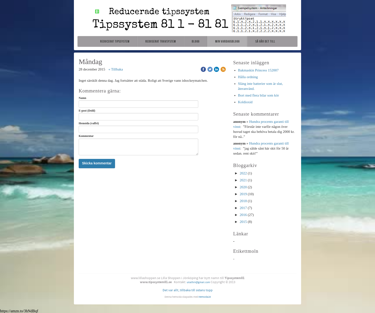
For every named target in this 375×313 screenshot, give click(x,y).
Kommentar (86, 136)
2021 (243, 180)
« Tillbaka (116, 69)
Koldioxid (245, 102)
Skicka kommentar (97, 163)
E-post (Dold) (87, 110)
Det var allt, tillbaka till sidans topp (188, 290)
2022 (243, 173)
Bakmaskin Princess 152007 (258, 70)
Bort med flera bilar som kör (258, 95)
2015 (243, 222)
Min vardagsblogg (227, 41)
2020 (243, 187)
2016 (243, 215)
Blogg (195, 41)
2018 (243, 201)
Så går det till (265, 41)
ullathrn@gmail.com (198, 282)
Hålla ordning (248, 77)
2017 (243, 208)
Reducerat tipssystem (115, 41)
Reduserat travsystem (160, 41)
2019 (243, 194)
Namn (82, 98)
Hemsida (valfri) (89, 123)
